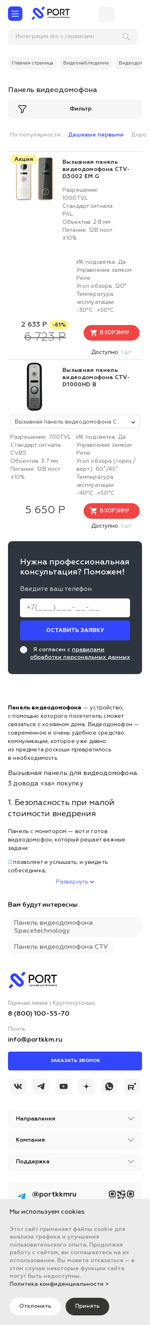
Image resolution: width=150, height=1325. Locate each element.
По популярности (35, 135)
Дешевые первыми (96, 135)
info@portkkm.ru (35, 1040)
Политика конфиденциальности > (59, 1284)
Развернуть (75, 882)
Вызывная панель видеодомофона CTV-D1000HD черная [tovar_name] (77, 422)
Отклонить (35, 1306)
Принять (87, 1306)
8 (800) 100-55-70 (39, 1014)
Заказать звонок (75, 1060)
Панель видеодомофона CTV (61, 947)
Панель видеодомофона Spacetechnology (53, 927)
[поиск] (60, 36)
